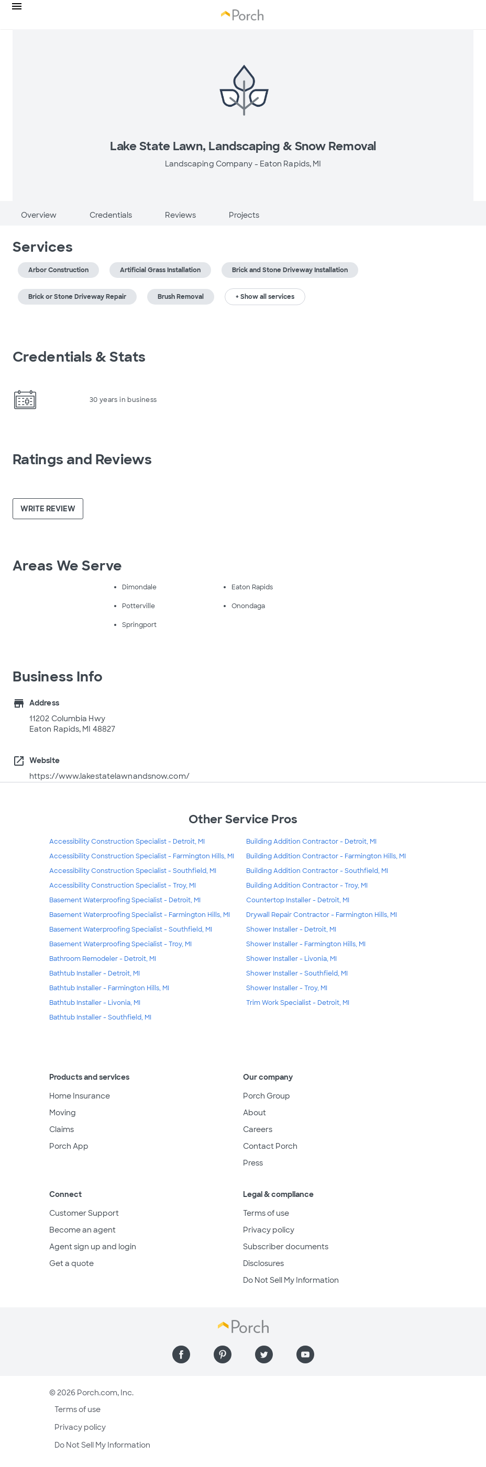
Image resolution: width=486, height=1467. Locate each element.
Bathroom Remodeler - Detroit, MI (102, 959)
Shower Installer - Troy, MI (286, 988)
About (254, 1112)
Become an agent (82, 1230)
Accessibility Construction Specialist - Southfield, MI (132, 871)
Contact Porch (270, 1146)
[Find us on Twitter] (264, 1354)
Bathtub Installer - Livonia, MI (94, 1003)
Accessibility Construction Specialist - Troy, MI (122, 885)
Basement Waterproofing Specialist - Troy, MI (120, 944)
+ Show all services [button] (265, 297)
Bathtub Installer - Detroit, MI (94, 973)
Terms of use (266, 1213)
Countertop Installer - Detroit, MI (297, 900)
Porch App (69, 1146)
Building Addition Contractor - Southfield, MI (317, 871)
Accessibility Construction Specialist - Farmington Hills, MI (141, 856)
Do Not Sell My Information (291, 1280)
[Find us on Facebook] (181, 1354)
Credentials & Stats (79, 357)
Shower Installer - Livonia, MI (291, 959)
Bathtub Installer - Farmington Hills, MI (109, 988)
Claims (61, 1129)
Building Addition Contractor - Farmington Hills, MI (326, 856)
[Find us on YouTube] (305, 1354)
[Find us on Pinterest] (222, 1354)
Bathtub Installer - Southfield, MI (100, 1017)
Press (253, 1163)
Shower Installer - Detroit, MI (291, 929)
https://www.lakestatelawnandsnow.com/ (109, 776)
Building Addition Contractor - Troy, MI (307, 885)
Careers (257, 1129)
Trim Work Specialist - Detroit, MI (297, 1003)
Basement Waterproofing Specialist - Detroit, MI (125, 900)
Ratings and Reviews (82, 459)
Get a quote (71, 1263)
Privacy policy (268, 1230)
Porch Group (266, 1096)
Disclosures (263, 1263)
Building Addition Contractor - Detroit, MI (311, 841)
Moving (62, 1112)
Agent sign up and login (92, 1246)
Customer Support (84, 1213)
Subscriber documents (285, 1246)
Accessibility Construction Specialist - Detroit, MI (127, 841)
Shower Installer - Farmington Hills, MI (306, 944)
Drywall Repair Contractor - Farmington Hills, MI (321, 915)
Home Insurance (79, 1096)
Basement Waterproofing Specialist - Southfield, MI (130, 929)
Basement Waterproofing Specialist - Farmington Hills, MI (139, 915)
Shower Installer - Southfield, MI (297, 973)
